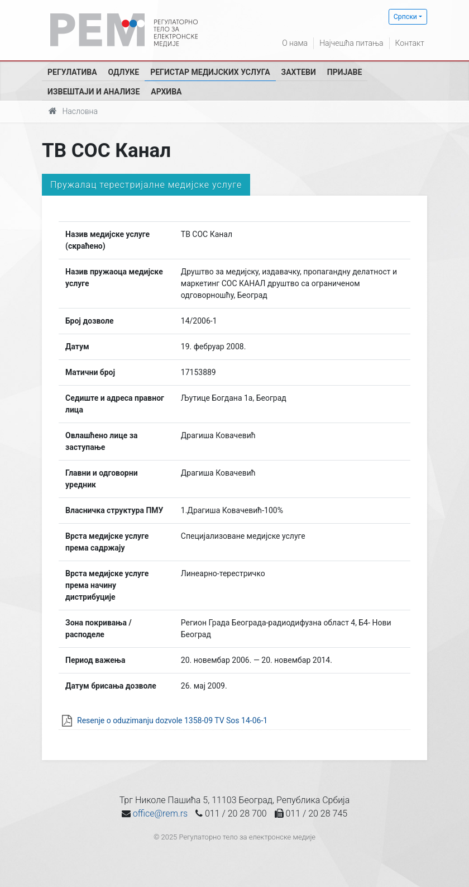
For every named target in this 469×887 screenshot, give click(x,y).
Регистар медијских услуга (210, 72)
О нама (295, 43)
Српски (405, 17)
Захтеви (298, 72)
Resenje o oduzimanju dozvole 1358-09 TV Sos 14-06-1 (172, 720)
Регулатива (72, 72)
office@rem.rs (160, 813)
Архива (166, 91)
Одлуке (124, 72)
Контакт (409, 43)
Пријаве (344, 72)
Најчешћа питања (351, 43)
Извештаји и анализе (93, 91)
